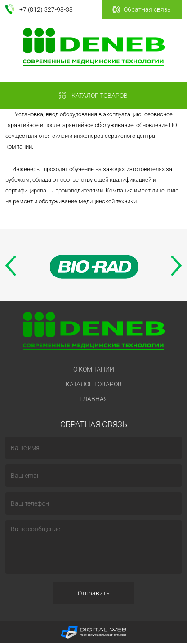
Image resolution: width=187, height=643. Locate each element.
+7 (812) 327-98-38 (46, 9)
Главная (94, 398)
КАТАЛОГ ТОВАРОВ (93, 96)
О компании (93, 369)
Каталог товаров (94, 384)
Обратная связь (141, 10)
